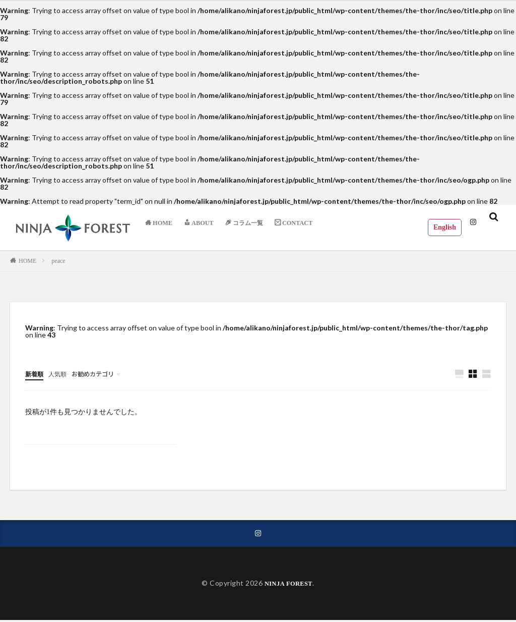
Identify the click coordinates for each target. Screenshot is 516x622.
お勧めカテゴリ (102, 373)
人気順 (62, 374)
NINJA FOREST (289, 585)
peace (58, 260)
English (438, 227)
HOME (27, 260)
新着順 (35, 374)
